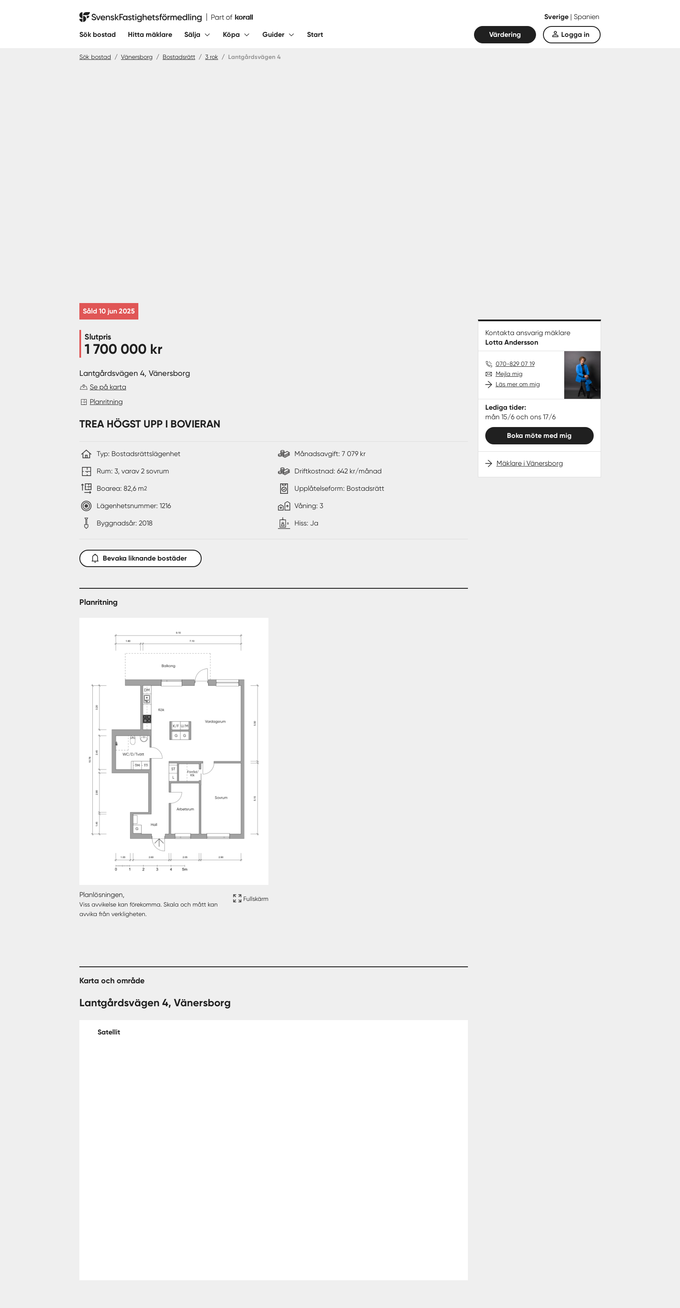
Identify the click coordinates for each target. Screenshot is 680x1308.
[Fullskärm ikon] (249, 904)
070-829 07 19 (515, 363)
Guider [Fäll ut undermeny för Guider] (273, 34)
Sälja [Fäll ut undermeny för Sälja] (192, 34)
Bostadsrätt (179, 56)
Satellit (109, 1032)
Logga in (575, 34)
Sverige (557, 17)
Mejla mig (509, 373)
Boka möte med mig (539, 435)
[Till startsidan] (166, 17)
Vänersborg (137, 56)
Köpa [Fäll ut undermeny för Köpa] (231, 34)
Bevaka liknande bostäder (140, 556)
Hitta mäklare (150, 34)
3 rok (211, 56)
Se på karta (108, 387)
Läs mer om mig (518, 384)
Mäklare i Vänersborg (530, 463)
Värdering (505, 34)
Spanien (586, 17)
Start (315, 34)
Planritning (106, 402)
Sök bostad (97, 34)
